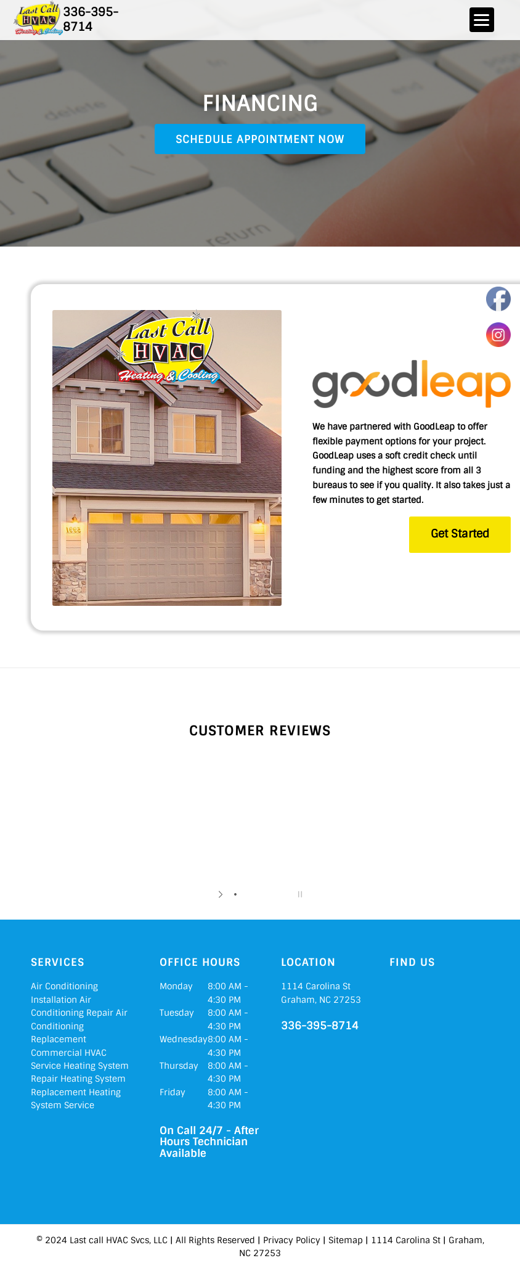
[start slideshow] (221, 894)
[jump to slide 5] (284, 894)
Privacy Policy (291, 1240)
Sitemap (345, 1240)
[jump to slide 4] (272, 894)
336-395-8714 (90, 19)
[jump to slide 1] (235, 894)
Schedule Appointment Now (260, 139)
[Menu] (481, 19)
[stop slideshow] (298, 894)
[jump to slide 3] (260, 894)
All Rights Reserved (215, 1240)
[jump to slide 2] (248, 894)
